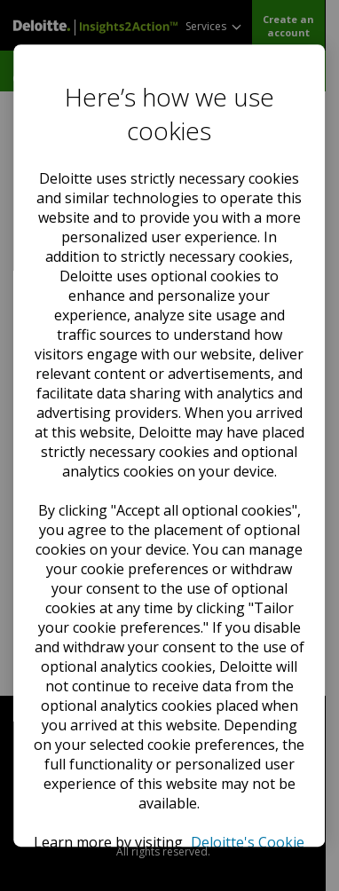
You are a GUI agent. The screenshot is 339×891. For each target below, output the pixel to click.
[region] (169, 445)
